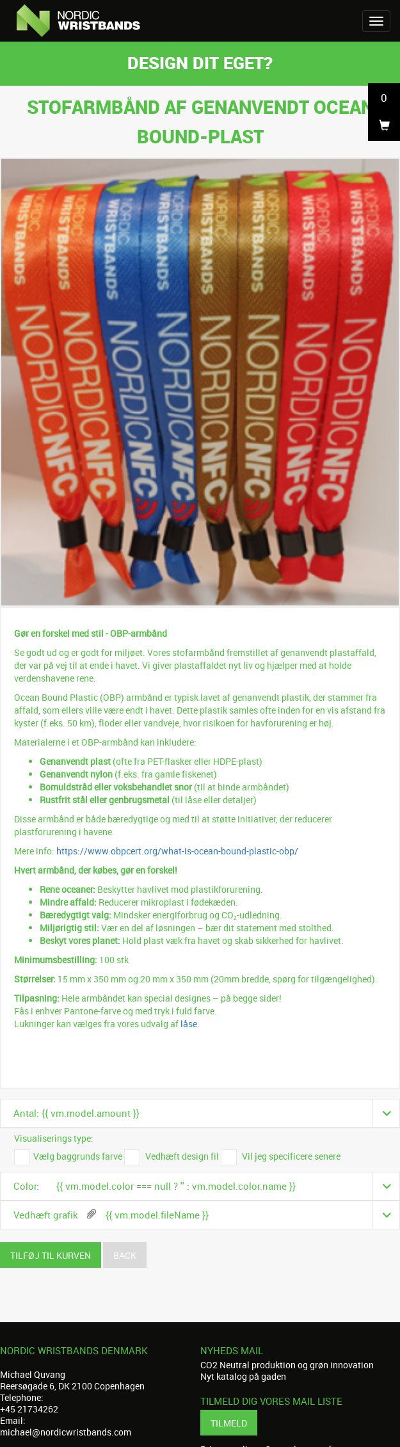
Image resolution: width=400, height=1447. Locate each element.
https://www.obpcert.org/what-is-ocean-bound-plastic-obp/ (177, 851)
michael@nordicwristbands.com (65, 1432)
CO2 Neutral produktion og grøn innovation (287, 1365)
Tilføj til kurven (50, 1255)
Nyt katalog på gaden (243, 1376)
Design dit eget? (200, 62)
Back (124, 1255)
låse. (190, 1024)
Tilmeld (229, 1423)
